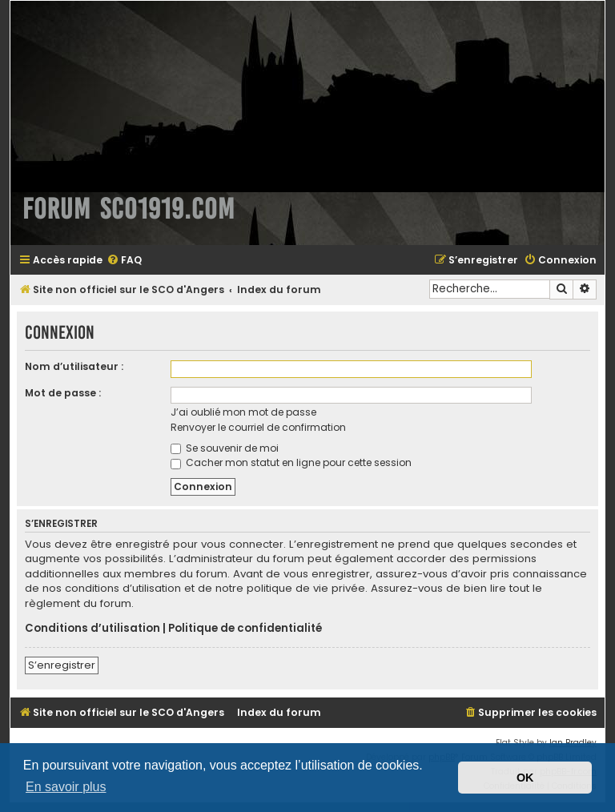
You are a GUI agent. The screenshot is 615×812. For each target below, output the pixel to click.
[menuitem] (124, 260)
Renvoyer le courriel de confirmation (258, 427)
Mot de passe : (63, 393)
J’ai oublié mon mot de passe (243, 412)
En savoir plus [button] (66, 787)
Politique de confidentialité (245, 628)
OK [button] (525, 777)
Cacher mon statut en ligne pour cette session (291, 462)
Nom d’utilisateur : (74, 366)
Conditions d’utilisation (92, 628)
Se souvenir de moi (225, 448)
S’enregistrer (61, 665)
